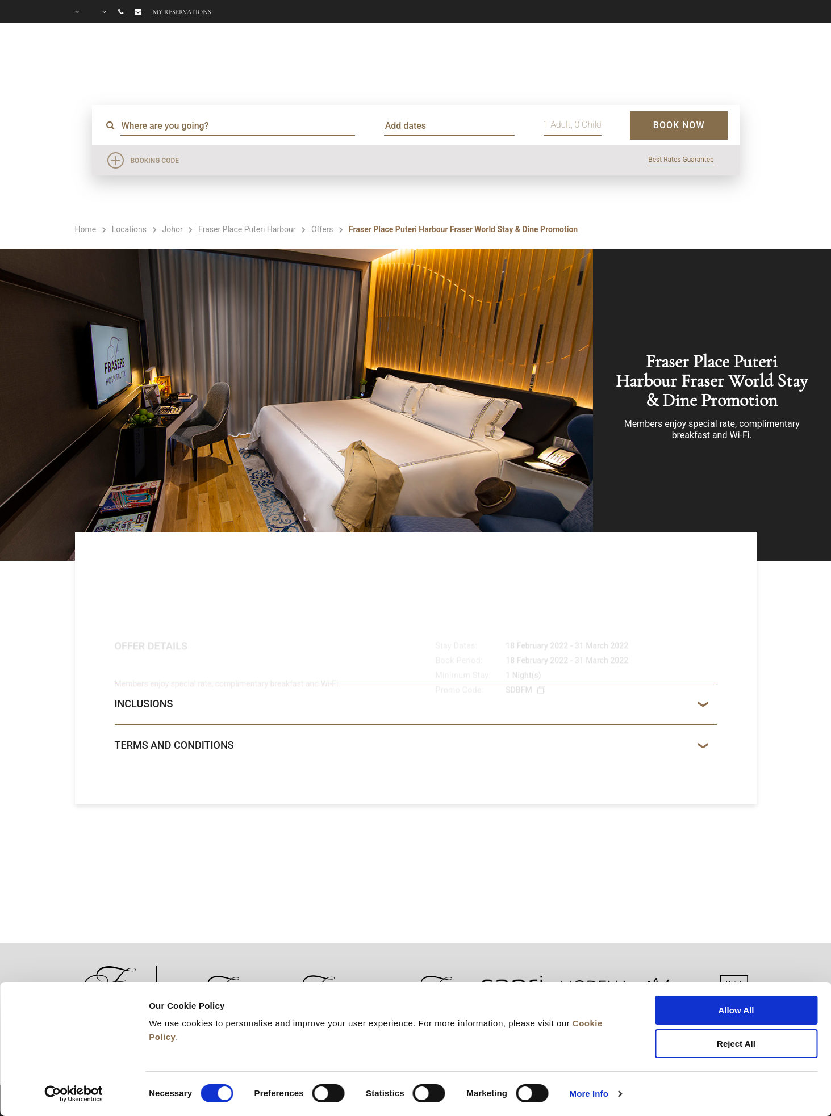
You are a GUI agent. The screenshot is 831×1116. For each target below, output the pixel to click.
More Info (589, 1093)
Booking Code (155, 161)
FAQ (663, 60)
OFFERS (540, 60)
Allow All (736, 1010)
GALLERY (605, 60)
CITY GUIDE (726, 60)
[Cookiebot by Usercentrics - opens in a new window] (73, 1093)
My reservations (182, 12)
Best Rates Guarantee (680, 159)
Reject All (736, 1043)
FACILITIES (461, 60)
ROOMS (381, 60)
